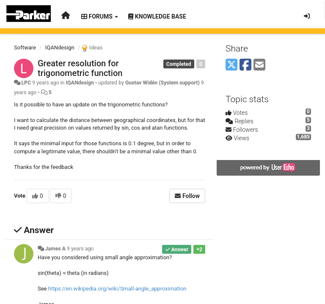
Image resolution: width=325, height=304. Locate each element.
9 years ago (80, 249)
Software (25, 47)
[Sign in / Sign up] (306, 16)
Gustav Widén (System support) (162, 83)
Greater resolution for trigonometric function (80, 68)
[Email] (259, 65)
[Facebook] (245, 65)
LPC (26, 83)
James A (55, 249)
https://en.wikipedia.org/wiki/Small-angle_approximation (117, 288)
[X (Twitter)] (231, 65)
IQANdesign (59, 47)
